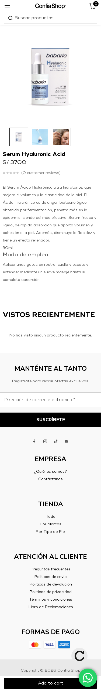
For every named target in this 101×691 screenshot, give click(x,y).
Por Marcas (50, 524)
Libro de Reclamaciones (50, 607)
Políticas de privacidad (50, 592)
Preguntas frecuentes (50, 569)
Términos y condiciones (50, 599)
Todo (50, 517)
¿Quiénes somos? (50, 472)
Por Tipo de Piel (50, 532)
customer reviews (41, 173)
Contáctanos (50, 479)
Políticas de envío (50, 577)
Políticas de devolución (50, 584)
